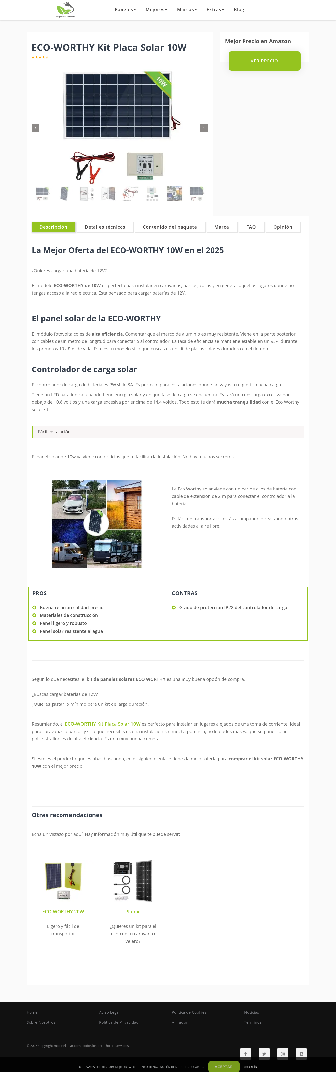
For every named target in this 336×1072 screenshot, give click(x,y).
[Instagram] (282, 1054)
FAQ (251, 227)
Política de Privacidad (119, 1022)
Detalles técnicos (105, 227)
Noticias (251, 1012)
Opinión (283, 227)
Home (32, 1012)
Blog (239, 9)
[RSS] (301, 1054)
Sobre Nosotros (41, 1022)
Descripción (54, 227)
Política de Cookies (189, 1012)
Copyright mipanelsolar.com (59, 1045)
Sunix (133, 911)
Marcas (187, 9)
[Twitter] (264, 1054)
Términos (253, 1022)
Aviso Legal (109, 1012)
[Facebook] (245, 1054)
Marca (221, 227)
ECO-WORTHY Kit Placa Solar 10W (102, 724)
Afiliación (180, 1022)
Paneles (125, 9)
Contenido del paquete (170, 227)
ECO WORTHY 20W (63, 911)
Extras (215, 9)
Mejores (156, 9)
